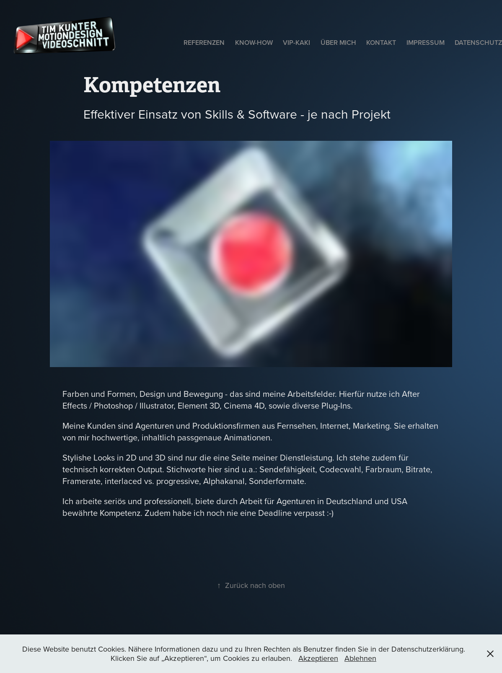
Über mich (338, 42)
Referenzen (204, 42)
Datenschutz (478, 42)
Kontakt (381, 42)
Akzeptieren (318, 658)
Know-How (254, 42)
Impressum (425, 42)
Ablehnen (360, 658)
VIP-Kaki (296, 42)
